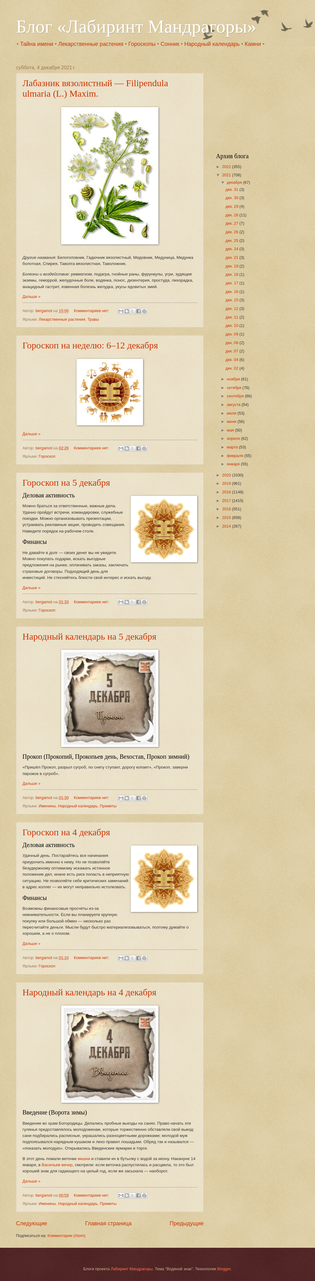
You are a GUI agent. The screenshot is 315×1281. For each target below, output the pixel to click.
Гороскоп (47, 456)
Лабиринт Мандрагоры (132, 1269)
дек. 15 (232, 300)
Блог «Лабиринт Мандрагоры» (136, 26)
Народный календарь (212, 44)
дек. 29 (232, 206)
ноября (234, 379)
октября (234, 387)
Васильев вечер (57, 1165)
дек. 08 (232, 342)
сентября (236, 396)
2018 (227, 492)
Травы (93, 319)
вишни (84, 1158)
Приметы (108, 806)
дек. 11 (232, 317)
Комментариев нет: (92, 310)
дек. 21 (232, 257)
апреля (234, 438)
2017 (227, 500)
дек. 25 (232, 240)
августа (234, 404)
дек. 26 (232, 232)
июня (232, 421)
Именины (47, 806)
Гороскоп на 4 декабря (66, 832)
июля (232, 413)
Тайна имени (36, 44)
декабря (235, 182)
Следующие (31, 1223)
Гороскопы (141, 44)
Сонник (170, 44)
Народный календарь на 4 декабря (89, 992)
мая (231, 430)
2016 (227, 509)
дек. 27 (232, 223)
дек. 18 (232, 274)
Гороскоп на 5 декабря (66, 482)
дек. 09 (232, 334)
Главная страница (108, 1223)
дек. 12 (232, 308)
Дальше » (31, 296)
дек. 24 (232, 249)
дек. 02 (232, 368)
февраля (235, 455)
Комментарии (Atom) (66, 1235)
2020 (227, 475)
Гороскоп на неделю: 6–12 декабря (90, 345)
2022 (227, 166)
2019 (227, 483)
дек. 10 (232, 325)
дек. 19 (232, 266)
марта (233, 447)
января (234, 464)
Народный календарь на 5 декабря (89, 636)
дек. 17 (232, 283)
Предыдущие (187, 1223)
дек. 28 (232, 215)
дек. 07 (232, 351)
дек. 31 (232, 189)
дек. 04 (232, 359)
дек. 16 (232, 291)
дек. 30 (232, 197)
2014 (227, 526)
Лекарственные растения (90, 44)
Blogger (224, 1269)
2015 (227, 517)
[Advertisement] (254, 103)
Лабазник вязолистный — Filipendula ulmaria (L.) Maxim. (95, 88)
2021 (227, 175)
